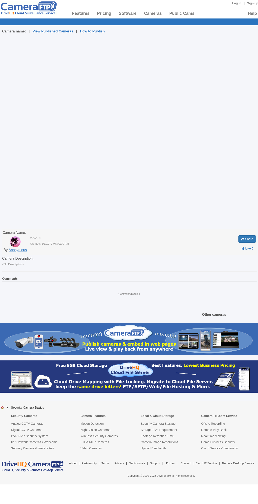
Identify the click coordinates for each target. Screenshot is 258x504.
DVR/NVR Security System (29, 436)
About (73, 463)
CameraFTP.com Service (219, 416)
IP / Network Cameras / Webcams (34, 442)
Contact (186, 463)
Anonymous (18, 250)
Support (155, 463)
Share (247, 239)
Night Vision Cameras (95, 430)
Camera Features (93, 416)
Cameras (153, 13)
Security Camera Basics (27, 407)
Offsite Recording (213, 423)
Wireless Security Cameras (99, 436)
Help (252, 13)
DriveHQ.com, (164, 476)
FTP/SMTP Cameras (94, 442)
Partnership (89, 463)
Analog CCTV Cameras (27, 423)
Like (247, 248)
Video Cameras (91, 448)
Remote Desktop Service (238, 463)
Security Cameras (24, 416)
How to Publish (92, 31)
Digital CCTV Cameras (26, 430)
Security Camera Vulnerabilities (32, 448)
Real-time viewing (213, 436)
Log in (236, 3)
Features (80, 13)
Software (128, 13)
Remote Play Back (214, 430)
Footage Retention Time (157, 436)
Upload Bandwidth (153, 448)
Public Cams (181, 13)
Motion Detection (92, 423)
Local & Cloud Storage (157, 416)
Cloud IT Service (206, 463)
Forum (170, 463)
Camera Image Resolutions (159, 442)
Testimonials (137, 463)
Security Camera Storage (158, 423)
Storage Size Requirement (159, 430)
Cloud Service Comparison (219, 448)
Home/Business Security (218, 442)
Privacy (119, 463)
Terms (105, 463)
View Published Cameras (52, 31)
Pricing (104, 13)
